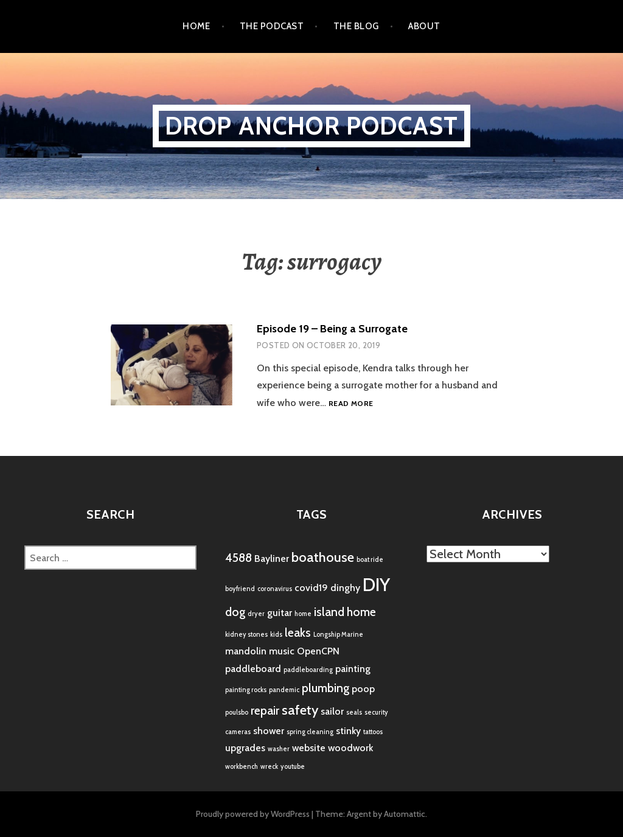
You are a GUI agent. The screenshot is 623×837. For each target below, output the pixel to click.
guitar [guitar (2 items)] (279, 612)
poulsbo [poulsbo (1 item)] (236, 712)
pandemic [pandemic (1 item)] (284, 690)
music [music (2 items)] (281, 651)
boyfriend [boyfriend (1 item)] (240, 589)
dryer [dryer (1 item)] (256, 614)
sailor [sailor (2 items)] (332, 711)
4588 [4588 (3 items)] (238, 557)
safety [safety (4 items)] (300, 710)
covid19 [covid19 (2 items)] (311, 588)
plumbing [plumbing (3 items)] (325, 688)
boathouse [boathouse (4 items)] (322, 557)
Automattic (404, 813)
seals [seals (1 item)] (354, 712)
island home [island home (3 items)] (345, 611)
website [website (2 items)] (308, 748)
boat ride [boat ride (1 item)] (370, 560)
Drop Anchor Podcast (312, 126)
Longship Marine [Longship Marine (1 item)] (338, 635)
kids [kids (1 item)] (276, 635)
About (424, 26)
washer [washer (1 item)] (279, 749)
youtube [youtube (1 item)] (292, 767)
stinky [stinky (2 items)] (348, 731)
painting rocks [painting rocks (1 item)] (245, 690)
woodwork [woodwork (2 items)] (350, 748)
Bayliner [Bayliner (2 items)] (271, 558)
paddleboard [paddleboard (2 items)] (253, 668)
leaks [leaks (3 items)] (298, 632)
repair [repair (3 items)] (265, 710)
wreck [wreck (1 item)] (269, 767)
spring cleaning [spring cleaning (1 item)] (310, 732)
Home (196, 26)
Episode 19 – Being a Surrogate (332, 328)
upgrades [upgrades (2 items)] (245, 748)
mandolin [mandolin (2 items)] (245, 651)
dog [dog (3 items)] (235, 611)
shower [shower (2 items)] (268, 731)
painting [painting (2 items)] (353, 668)
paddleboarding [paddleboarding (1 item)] (308, 670)
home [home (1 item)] (303, 614)
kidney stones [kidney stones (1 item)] (246, 635)
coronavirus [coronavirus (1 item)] (274, 589)
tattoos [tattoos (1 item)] (373, 732)
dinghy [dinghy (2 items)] (345, 588)
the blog (356, 26)
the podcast (272, 26)
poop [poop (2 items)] (363, 689)
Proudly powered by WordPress (253, 813)
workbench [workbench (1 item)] (241, 767)
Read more (351, 404)
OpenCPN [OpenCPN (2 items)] (318, 651)
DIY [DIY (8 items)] (376, 584)
